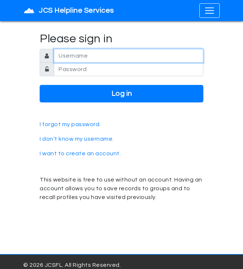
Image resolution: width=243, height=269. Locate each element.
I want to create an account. (80, 153)
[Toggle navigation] (209, 10)
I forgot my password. (70, 124)
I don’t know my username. (77, 139)
